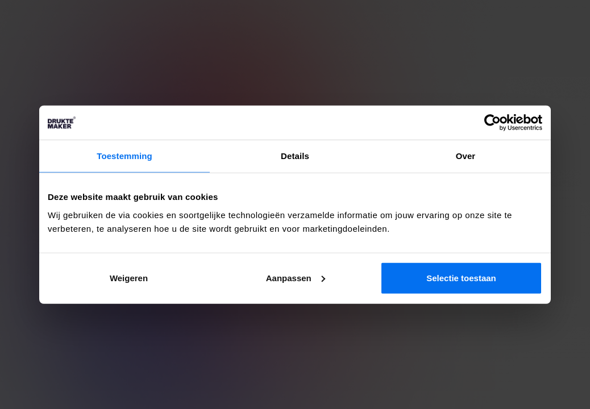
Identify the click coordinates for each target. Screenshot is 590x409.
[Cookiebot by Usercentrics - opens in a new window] (492, 122)
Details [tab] (295, 156)
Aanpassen (295, 277)
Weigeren (129, 277)
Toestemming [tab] (124, 156)
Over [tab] (466, 156)
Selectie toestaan (461, 277)
